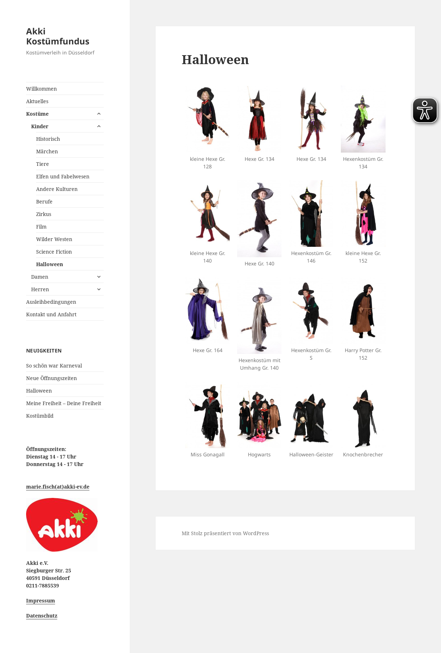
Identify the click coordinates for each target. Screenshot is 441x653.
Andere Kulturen (57, 189)
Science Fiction (54, 251)
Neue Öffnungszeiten (51, 378)
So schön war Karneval (54, 365)
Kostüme (37, 113)
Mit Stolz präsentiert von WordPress (225, 533)
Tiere (42, 163)
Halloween (49, 264)
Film (41, 226)
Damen (39, 276)
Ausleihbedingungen (51, 301)
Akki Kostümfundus (57, 36)
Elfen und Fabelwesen (62, 176)
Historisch (48, 138)
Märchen (47, 151)
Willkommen (41, 88)
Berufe (44, 201)
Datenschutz (41, 615)
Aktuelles (37, 101)
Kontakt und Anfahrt (51, 314)
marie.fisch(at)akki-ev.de (57, 486)
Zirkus (43, 214)
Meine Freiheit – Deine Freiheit (63, 403)
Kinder (39, 126)
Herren (40, 289)
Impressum (40, 600)
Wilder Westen (54, 239)
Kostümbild (40, 415)
